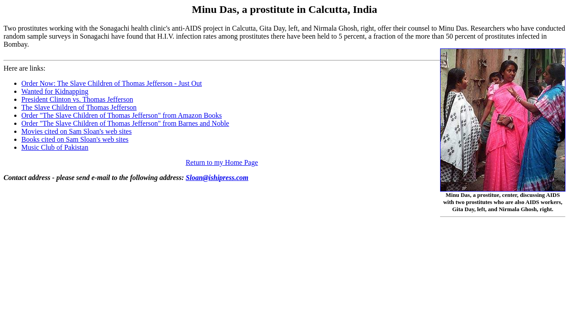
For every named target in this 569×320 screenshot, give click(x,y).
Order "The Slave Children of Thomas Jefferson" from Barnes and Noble (125, 123)
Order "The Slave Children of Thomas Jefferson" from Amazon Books (121, 115)
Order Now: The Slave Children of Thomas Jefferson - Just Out (111, 83)
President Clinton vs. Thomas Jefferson (77, 99)
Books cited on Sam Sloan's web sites (74, 139)
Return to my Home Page (222, 162)
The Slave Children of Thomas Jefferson (78, 107)
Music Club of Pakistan (54, 147)
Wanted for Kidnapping (54, 91)
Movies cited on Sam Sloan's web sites (76, 131)
